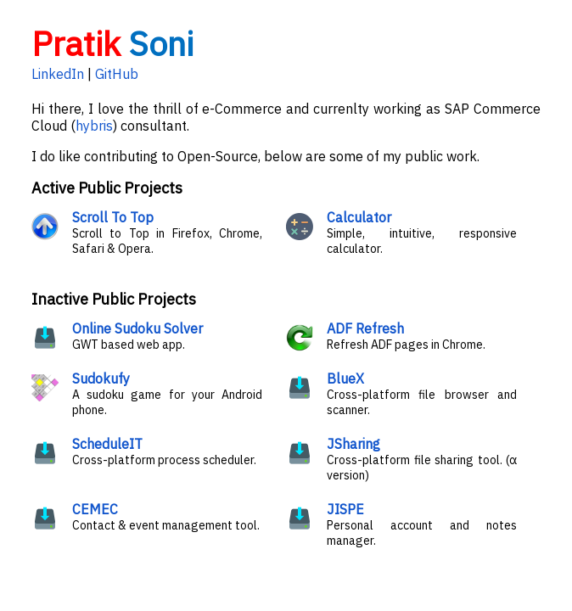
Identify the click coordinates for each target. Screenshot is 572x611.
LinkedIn (57, 73)
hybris (94, 125)
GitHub (116, 73)
